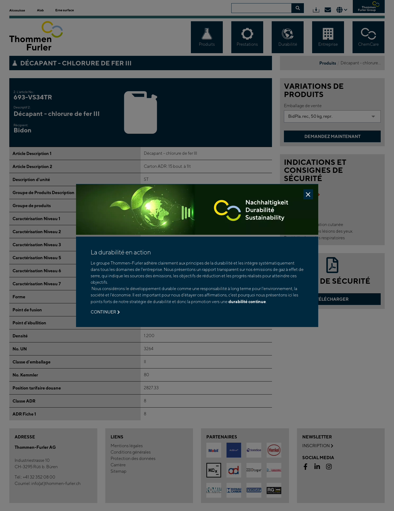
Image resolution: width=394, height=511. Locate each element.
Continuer (105, 312)
